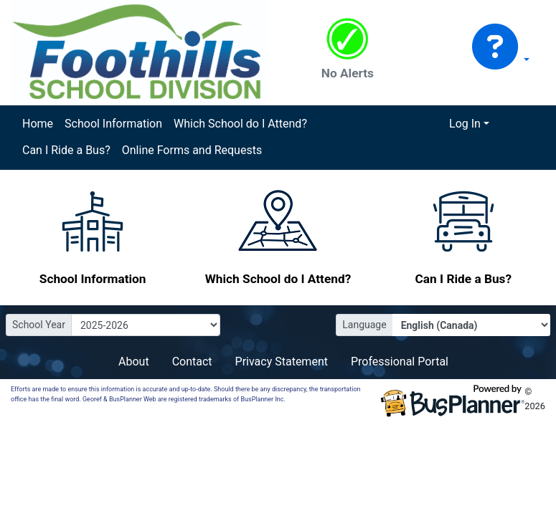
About (133, 361)
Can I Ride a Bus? (66, 150)
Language (364, 324)
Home (37, 123)
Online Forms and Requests (192, 150)
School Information (113, 123)
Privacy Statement (281, 361)
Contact (192, 361)
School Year (38, 324)
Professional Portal (399, 361)
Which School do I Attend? (240, 123)
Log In (465, 123)
